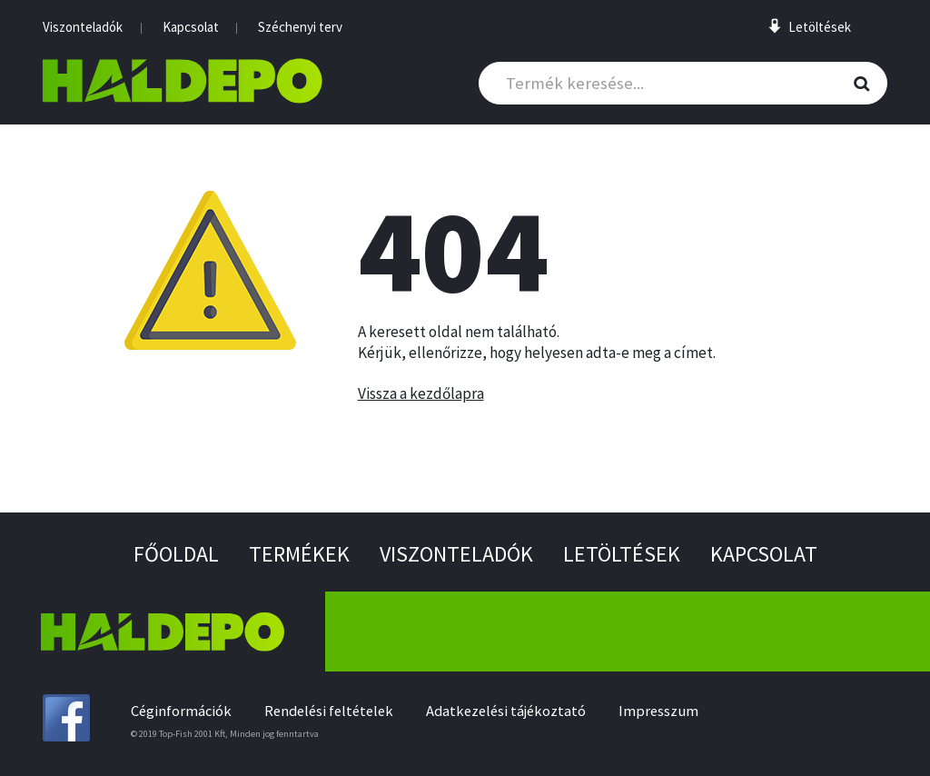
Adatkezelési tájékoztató (506, 711)
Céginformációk (181, 711)
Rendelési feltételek (328, 711)
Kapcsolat (191, 26)
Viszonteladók (83, 26)
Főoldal (176, 554)
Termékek (299, 554)
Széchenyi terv (300, 26)
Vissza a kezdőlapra (421, 393)
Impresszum (658, 711)
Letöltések (621, 554)
